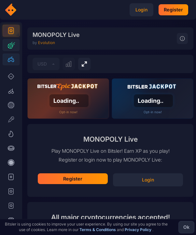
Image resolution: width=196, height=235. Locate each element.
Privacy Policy (138, 229)
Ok (186, 227)
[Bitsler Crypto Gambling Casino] (30, 10)
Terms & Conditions (98, 229)
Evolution (46, 135)
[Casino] (11, 42)
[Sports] (11, 57)
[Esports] (11, 71)
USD (42, 157)
